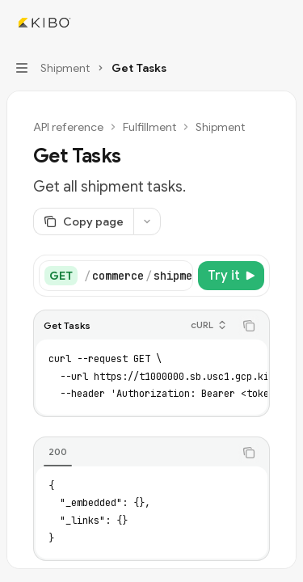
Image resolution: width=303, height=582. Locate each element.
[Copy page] (83, 221)
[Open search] (251, 23)
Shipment (220, 127)
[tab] (58, 452)
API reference (68, 127)
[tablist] (134, 452)
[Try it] (231, 275)
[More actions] (282, 22)
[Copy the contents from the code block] (248, 325)
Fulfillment (149, 127)
